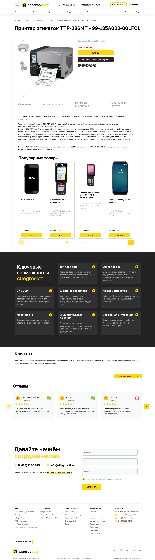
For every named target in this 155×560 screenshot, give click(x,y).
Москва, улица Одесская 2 (59, 472)
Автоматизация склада (24, 512)
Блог (105, 12)
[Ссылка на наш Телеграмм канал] (55, 4)
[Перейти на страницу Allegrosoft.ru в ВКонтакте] (127, 550)
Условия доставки (97, 521)
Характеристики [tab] (52, 104)
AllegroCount (20, 518)
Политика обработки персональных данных (127, 558)
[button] (23, 41)
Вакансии (94, 527)
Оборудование (72, 12)
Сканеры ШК (70, 521)
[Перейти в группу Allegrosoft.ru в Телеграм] (114, 550)
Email (86, 471)
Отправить (92, 487)
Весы (67, 524)
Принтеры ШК (71, 518)
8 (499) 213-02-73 (67, 5)
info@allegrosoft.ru (90, 5)
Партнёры (94, 530)
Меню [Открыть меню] (17, 5)
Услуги (35, 12)
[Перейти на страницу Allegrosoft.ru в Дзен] (140, 550)
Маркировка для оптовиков (26, 527)
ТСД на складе (21, 521)
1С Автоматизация (22, 524)
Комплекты (69, 512)
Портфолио (19, 515)
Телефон (87, 462)
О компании (19, 12)
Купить (95, 53)
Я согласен (104, 479)
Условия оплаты (97, 518)
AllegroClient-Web (47, 515)
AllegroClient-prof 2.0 (48, 518)
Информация (95, 508)
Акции (138, 12)
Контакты (119, 508)
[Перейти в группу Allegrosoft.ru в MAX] (121, 550)
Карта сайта (95, 533)
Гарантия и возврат (98, 524)
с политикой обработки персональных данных (107, 479)
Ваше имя (88, 452)
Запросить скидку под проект (95, 59)
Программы (52, 12)
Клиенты (90, 12)
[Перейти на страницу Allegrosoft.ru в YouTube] (133, 550)
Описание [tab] (24, 104)
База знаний (121, 12)
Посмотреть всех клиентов (128, 376)
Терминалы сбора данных (76, 515)
